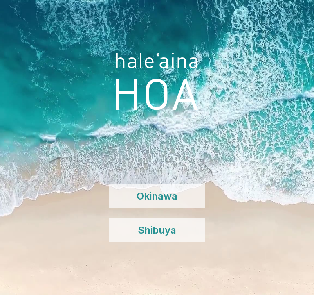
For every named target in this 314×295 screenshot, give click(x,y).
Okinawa (157, 196)
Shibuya (157, 230)
